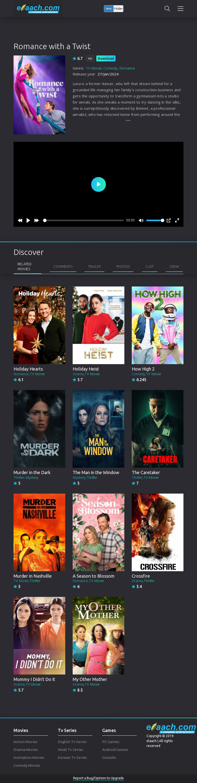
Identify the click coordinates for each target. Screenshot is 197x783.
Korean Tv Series (72, 757)
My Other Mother (90, 679)
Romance (127, 68)
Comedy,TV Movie (146, 374)
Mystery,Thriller (85, 477)
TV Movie (94, 68)
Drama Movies (26, 749)
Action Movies (25, 742)
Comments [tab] (62, 266)
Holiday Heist (86, 368)
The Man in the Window (96, 472)
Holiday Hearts (28, 368)
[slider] (83, 220)
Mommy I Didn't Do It (34, 679)
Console (109, 757)
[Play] (28, 220)
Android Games (115, 749)
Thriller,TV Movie (145, 477)
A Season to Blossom (94, 575)
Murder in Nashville (33, 575)
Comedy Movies (27, 765)
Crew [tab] (174, 266)
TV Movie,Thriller (27, 580)
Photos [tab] (123, 266)
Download (106, 58)
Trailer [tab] (94, 266)
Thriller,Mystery (26, 477)
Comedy (110, 68)
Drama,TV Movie (86, 374)
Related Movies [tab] (24, 266)
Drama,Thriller (143, 580)
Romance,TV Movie (29, 374)
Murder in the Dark (32, 472)
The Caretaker (146, 472)
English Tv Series (72, 742)
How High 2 (143, 368)
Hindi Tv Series (70, 749)
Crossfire (141, 575)
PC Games (110, 742)
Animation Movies (29, 757)
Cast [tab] (150, 266)
